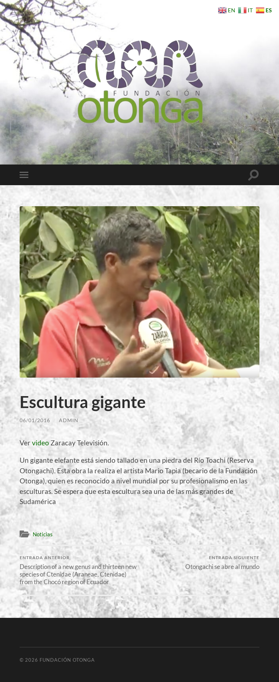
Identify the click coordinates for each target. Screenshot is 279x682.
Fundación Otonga (67, 660)
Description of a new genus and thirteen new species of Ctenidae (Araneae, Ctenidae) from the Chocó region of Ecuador (78, 570)
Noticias (43, 534)
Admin (68, 420)
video (40, 442)
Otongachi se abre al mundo (222, 562)
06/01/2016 (35, 420)
